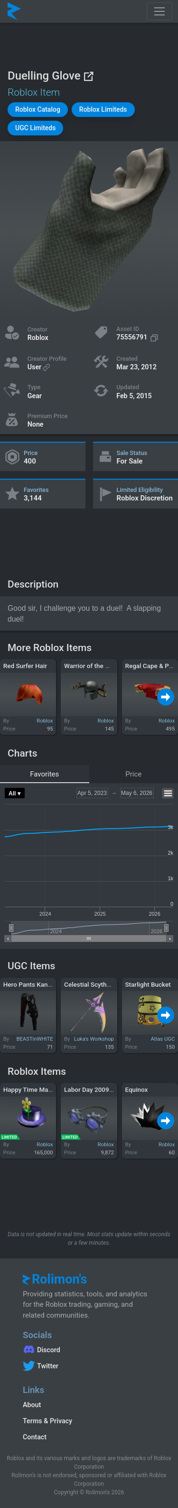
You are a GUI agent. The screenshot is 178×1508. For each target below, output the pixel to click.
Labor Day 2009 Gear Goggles (107, 1089)
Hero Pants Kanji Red (33, 984)
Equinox (136, 1089)
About (32, 1405)
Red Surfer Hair (25, 665)
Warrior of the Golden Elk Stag (107, 665)
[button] (38, 109)
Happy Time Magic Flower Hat (46, 1089)
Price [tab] (133, 774)
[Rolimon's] (14, 11)
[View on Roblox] (88, 76)
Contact (35, 1437)
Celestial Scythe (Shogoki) (102, 984)
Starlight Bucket (147, 984)
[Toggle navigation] (159, 11)
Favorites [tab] (44, 774)
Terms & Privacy (47, 1421)
